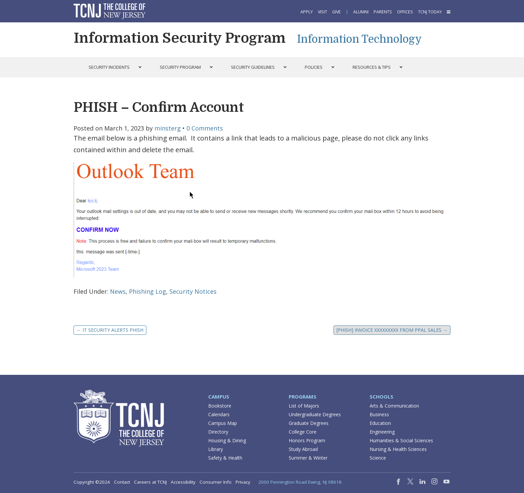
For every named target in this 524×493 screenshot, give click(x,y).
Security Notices (193, 291)
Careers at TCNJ (150, 482)
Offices (405, 12)
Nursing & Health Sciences (398, 449)
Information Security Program (180, 38)
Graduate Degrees (309, 423)
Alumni (361, 12)
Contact (122, 482)
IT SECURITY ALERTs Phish (110, 330)
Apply (306, 12)
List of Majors (304, 406)
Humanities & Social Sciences (401, 440)
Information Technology (359, 39)
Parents (383, 12)
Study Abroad (303, 449)
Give (336, 12)
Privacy (243, 482)
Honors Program (307, 440)
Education (380, 423)
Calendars (219, 414)
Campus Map (222, 423)
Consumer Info (216, 482)
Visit (322, 12)
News (118, 291)
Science (378, 458)
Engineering (382, 432)
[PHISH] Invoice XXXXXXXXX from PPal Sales (392, 330)
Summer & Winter (308, 458)
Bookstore (219, 406)
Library (215, 449)
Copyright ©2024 (92, 482)
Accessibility (183, 482)
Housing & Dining (227, 440)
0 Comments (204, 128)
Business (379, 414)
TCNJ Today (430, 12)
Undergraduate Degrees (315, 414)
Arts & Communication (394, 406)
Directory (218, 432)
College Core (302, 432)
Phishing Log (147, 291)
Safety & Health (225, 458)
